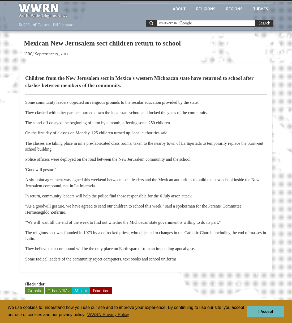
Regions (234, 9)
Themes (260, 9)
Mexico (81, 291)
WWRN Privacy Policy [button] (108, 314)
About (179, 9)
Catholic (35, 291)
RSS (24, 25)
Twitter (41, 25)
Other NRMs (58, 291)
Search (264, 23)
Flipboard (64, 25)
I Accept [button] (265, 311)
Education (101, 291)
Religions (206, 9)
